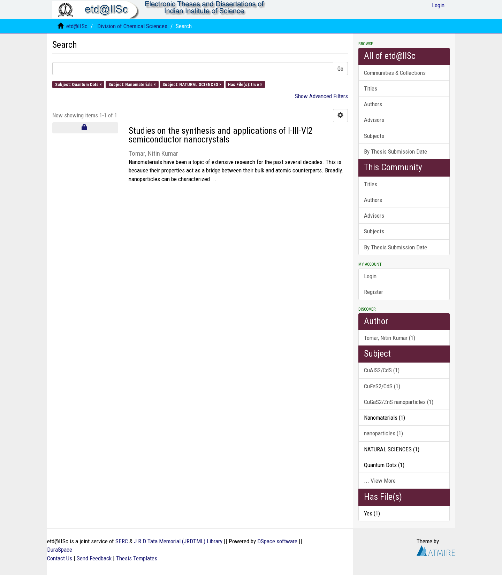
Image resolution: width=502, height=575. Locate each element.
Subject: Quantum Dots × (78, 84)
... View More (380, 480)
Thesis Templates (136, 558)
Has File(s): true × (245, 84)
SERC (121, 541)
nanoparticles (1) (383, 433)
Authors (373, 104)
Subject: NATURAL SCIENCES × (191, 84)
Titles (370, 88)
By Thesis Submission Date (395, 151)
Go (340, 68)
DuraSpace (59, 549)
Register (373, 291)
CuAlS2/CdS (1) (382, 370)
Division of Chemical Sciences (132, 26)
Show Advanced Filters (321, 96)
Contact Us (59, 558)
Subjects (374, 135)
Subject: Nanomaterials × (132, 84)
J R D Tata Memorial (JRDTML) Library (178, 541)
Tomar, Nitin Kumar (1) (389, 337)
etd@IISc (77, 26)
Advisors (374, 119)
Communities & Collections (395, 72)
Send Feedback (94, 558)
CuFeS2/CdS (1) (382, 386)
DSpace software (277, 541)
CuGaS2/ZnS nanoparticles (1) (398, 401)
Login (370, 276)
